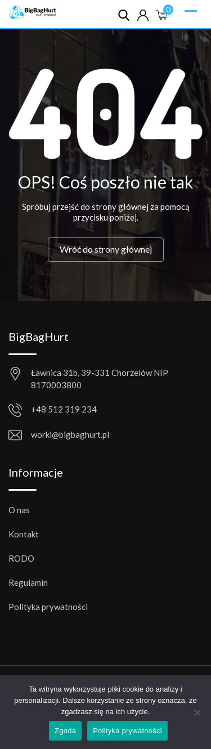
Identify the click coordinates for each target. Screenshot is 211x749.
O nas (19, 510)
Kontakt (23, 534)
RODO (21, 558)
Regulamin (28, 582)
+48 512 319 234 (64, 409)
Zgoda (65, 730)
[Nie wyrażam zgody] (197, 716)
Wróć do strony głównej (106, 249)
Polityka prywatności (48, 607)
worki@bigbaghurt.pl (70, 434)
